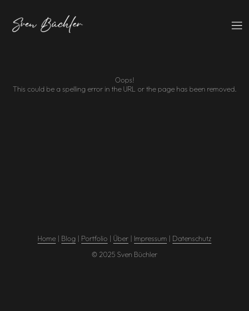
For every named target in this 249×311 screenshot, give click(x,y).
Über (120, 238)
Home (47, 238)
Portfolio (94, 238)
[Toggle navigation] (237, 25)
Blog (68, 238)
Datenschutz (191, 238)
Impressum (150, 238)
